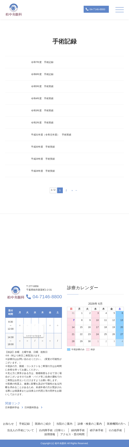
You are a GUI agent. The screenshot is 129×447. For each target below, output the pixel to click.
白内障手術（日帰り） (52, 430)
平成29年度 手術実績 (43, 158)
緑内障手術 (78, 430)
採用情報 (49, 434)
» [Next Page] (72, 190)
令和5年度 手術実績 (42, 86)
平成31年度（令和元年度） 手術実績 (51, 134)
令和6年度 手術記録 (42, 74)
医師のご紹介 (43, 423)
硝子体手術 (96, 430)
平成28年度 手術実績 (43, 171)
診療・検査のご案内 (90, 423)
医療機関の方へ (116, 423)
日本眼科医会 (32, 407)
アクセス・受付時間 (72, 434)
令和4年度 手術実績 (42, 98)
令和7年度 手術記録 (42, 62)
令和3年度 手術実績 (42, 110)
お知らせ (8, 423)
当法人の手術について (20, 430)
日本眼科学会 (12, 407)
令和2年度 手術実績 (42, 122)
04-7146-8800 (47, 296)
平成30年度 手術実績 (43, 146)
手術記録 (24, 423)
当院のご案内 (64, 423)
